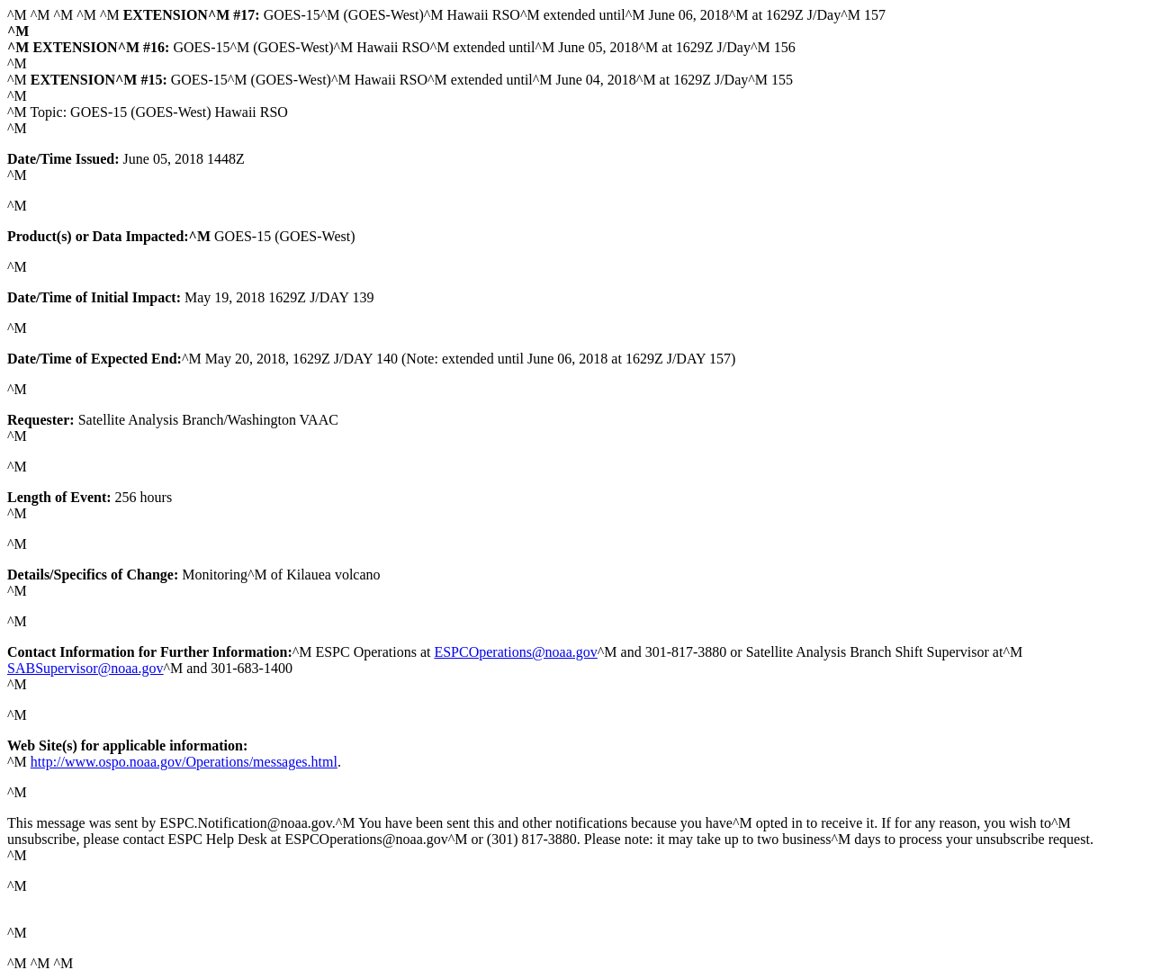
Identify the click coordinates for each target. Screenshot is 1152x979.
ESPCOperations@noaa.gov (515, 652)
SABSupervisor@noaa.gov (85, 668)
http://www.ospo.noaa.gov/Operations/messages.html (184, 761)
